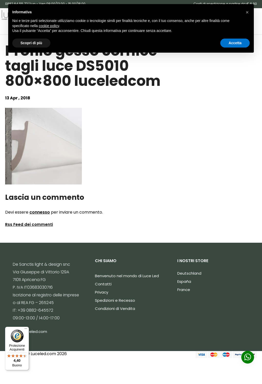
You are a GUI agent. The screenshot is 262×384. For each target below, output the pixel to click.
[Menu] (26, 330)
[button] (247, 12)
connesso (39, 212)
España (184, 281)
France (183, 289)
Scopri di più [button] (31, 43)
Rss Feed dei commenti (29, 224)
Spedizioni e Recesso (115, 300)
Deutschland (189, 273)
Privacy (101, 292)
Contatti (103, 284)
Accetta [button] (235, 43)
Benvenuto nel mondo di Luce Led (127, 275)
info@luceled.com (30, 331)
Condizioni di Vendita (115, 308)
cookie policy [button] (49, 26)
